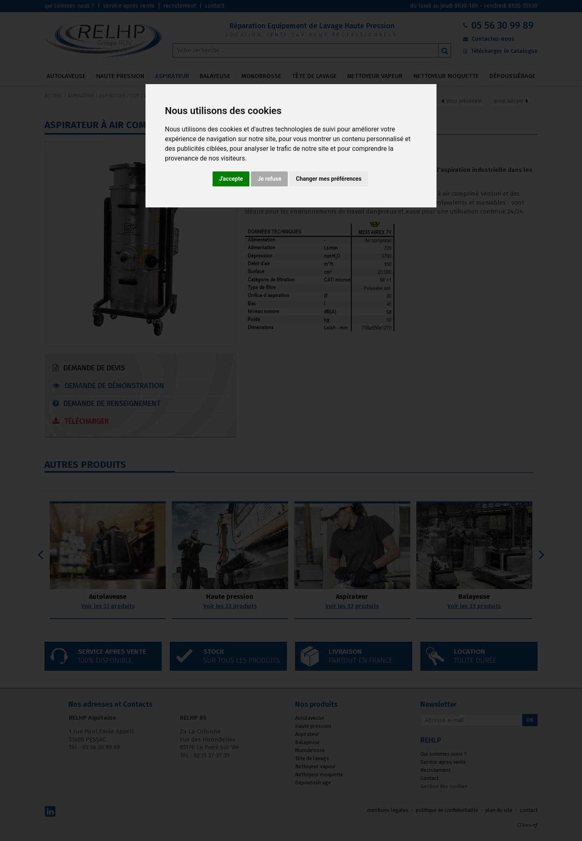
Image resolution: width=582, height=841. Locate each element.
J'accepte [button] (231, 178)
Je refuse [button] (269, 178)
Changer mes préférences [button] (328, 178)
